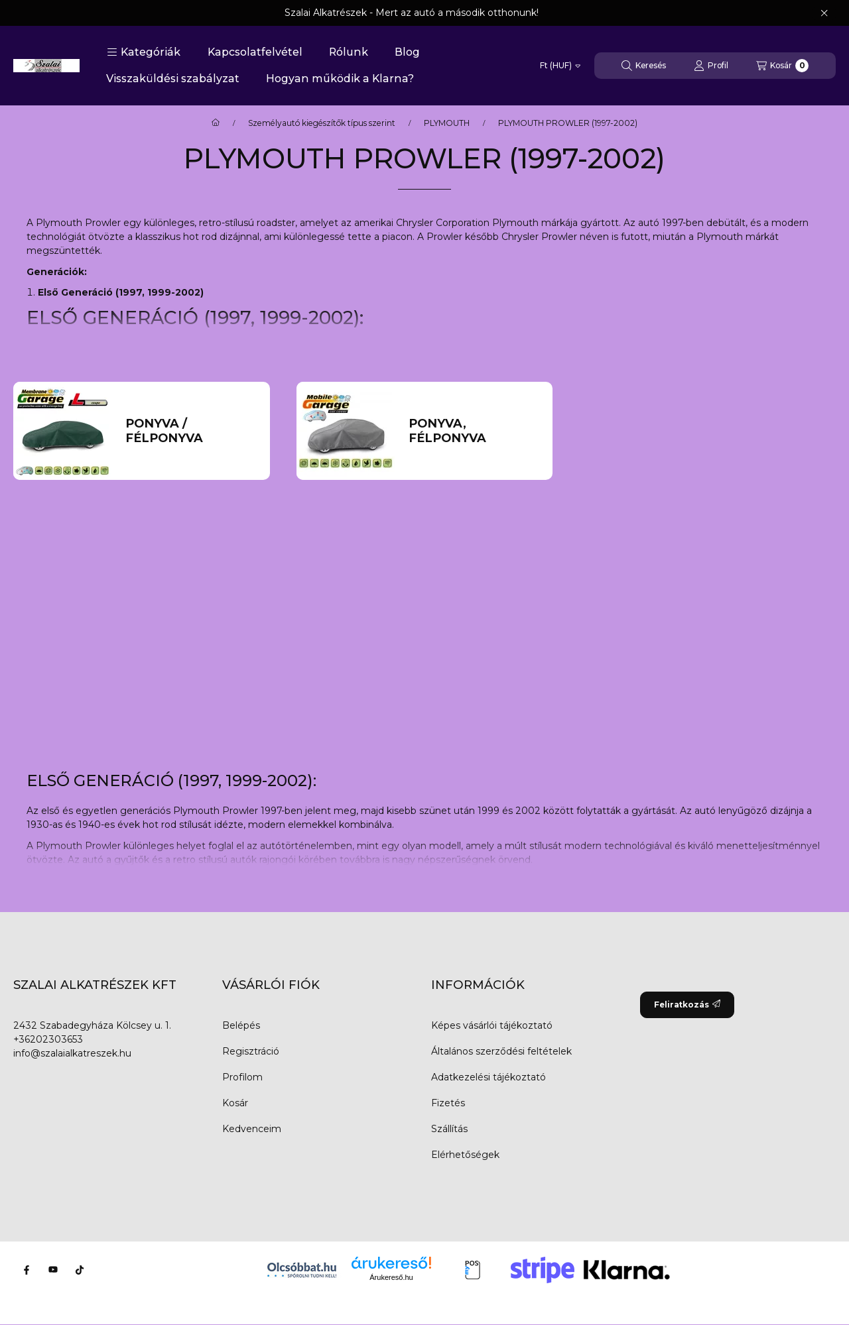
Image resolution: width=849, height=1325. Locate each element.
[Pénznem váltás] (560, 65)
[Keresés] (644, 65)
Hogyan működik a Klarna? (340, 78)
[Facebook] (26, 1270)
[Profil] (711, 65)
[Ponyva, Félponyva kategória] (474, 431)
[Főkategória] (216, 123)
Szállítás (449, 1129)
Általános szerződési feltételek (501, 1051)
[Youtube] (53, 1270)
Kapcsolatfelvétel (255, 52)
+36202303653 (48, 1039)
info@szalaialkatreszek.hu (72, 1053)
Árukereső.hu (391, 1277)
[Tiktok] (79, 1270)
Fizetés (448, 1103)
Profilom (242, 1077)
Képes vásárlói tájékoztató (492, 1025)
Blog (407, 52)
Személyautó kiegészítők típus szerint (321, 123)
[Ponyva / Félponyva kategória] (190, 431)
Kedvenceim (251, 1129)
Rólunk (348, 52)
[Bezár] (824, 13)
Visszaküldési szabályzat (172, 78)
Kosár (235, 1103)
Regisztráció (250, 1051)
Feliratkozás (687, 1004)
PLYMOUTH (447, 123)
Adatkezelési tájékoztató (488, 1077)
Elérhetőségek (465, 1155)
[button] (143, 52)
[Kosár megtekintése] (782, 65)
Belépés (241, 1025)
